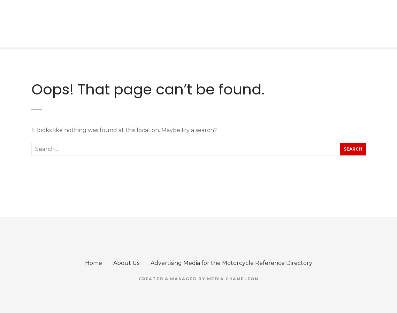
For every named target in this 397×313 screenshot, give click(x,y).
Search (353, 149)
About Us (126, 263)
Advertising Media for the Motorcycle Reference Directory (231, 263)
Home (93, 263)
